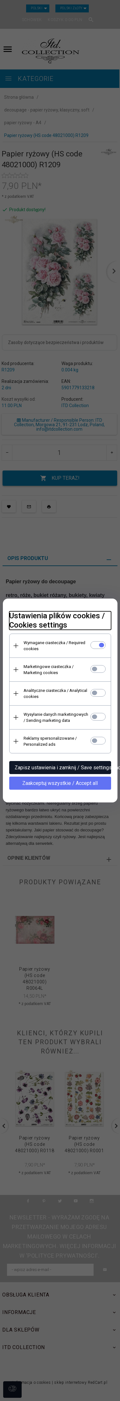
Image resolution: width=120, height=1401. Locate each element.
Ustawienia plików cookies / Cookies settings (57, 620)
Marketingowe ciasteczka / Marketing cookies (49, 669)
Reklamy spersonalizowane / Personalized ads (50, 741)
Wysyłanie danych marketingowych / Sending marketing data (56, 717)
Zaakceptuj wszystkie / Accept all (60, 783)
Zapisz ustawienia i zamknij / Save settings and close (63, 768)
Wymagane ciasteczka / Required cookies (54, 645)
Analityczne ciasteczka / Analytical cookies (55, 693)
